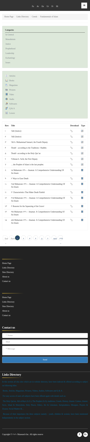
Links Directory (22, 16)
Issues (7, 62)
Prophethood (10, 48)
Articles (12, 76)
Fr (52, 6)
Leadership (9, 53)
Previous (12, 238)
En (43, 6)
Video (11, 94)
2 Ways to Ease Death (19, 178)
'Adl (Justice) (16, 131)
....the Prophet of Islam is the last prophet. (27, 164)
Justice (8, 44)
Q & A (12, 108)
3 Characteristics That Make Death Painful (28, 192)
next (54, 238)
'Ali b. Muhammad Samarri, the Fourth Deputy (29, 142)
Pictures (12, 90)
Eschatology (10, 58)
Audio (11, 99)
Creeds (34, 16)
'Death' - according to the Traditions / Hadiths (28, 148)
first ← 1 (6, 238)
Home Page (8, 16)
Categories (9, 30)
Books (11, 80)
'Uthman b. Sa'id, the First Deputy (24, 159)
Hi (57, 6)
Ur (48, 6)
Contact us (6, 315)
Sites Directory (8, 306)
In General (9, 34)
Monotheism (10, 39)
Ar (38, 6)
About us (5, 311)
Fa (33, 6)
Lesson (12, 113)
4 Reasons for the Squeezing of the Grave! (27, 206)
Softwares (13, 104)
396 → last (60, 238)
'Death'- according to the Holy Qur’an (25, 153)
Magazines (13, 85)
